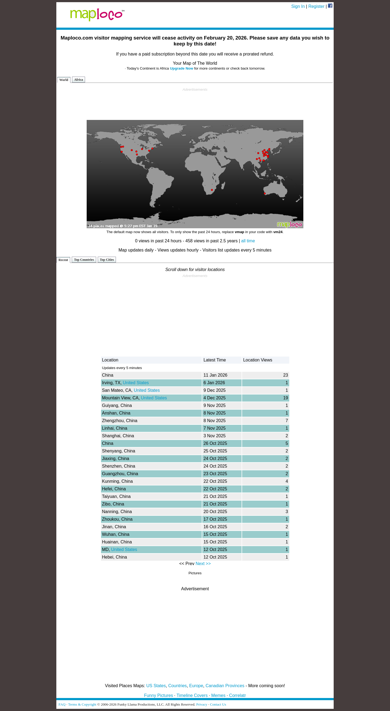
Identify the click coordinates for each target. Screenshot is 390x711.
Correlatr (237, 695)
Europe (196, 685)
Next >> (203, 563)
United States (136, 382)
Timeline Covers (192, 695)
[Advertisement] (195, 104)
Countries (177, 685)
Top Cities (107, 260)
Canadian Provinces (225, 685)
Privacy (201, 704)
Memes (218, 695)
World (63, 80)
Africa (78, 79)
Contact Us (218, 704)
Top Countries (84, 260)
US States (156, 685)
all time (248, 241)
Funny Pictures (158, 695)
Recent (63, 260)
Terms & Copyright (82, 704)
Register (316, 6)
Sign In (298, 6)
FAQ (62, 704)
